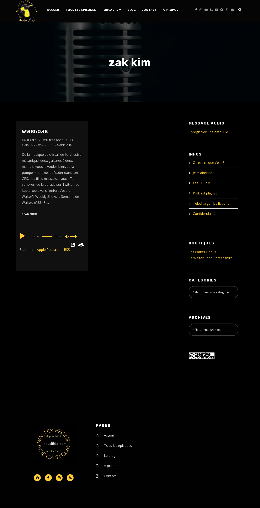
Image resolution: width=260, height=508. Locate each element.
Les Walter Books (202, 252)
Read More (30, 214)
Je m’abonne (202, 173)
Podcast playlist (205, 193)
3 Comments (63, 145)
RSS (67, 249)
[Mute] (67, 237)
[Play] (22, 236)
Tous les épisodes (81, 10)
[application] (52, 236)
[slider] (47, 236)
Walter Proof (53, 140)
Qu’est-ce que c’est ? (208, 162)
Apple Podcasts (48, 249)
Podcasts (110, 10)
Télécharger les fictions (211, 203)
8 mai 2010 (29, 140)
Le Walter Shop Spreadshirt (210, 258)
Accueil (53, 10)
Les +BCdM (202, 183)
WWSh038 (35, 131)
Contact (149, 10)
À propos (170, 10)
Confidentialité (204, 213)
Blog (131, 10)
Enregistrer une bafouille (208, 132)
